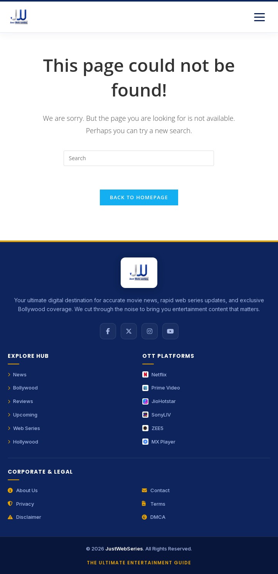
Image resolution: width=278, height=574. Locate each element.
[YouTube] (170, 331)
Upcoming (22, 414)
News (17, 374)
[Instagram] (150, 331)
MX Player (158, 442)
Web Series (24, 428)
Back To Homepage (139, 197)
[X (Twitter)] (129, 331)
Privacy (21, 504)
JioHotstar (159, 401)
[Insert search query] (139, 158)
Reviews (20, 401)
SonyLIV (156, 414)
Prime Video (161, 387)
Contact (156, 490)
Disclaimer (24, 517)
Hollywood (23, 442)
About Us (23, 490)
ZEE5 (152, 428)
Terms (153, 504)
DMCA (153, 517)
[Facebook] (108, 331)
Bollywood (23, 387)
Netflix (154, 374)
